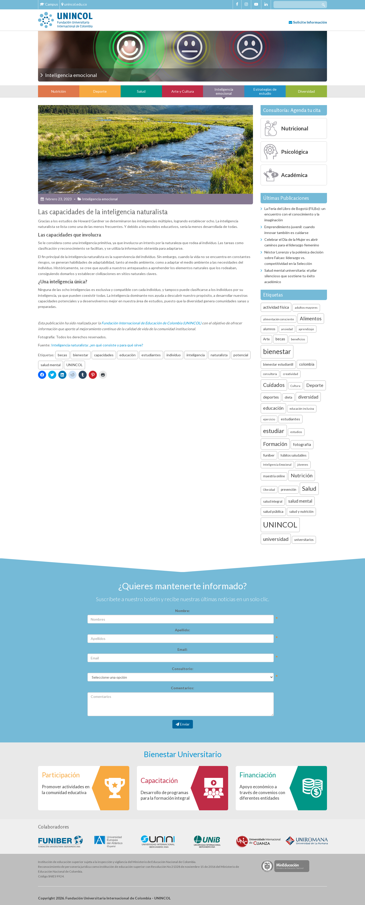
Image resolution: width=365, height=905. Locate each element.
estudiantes (151, 355)
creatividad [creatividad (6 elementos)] (290, 374)
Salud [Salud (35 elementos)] (309, 488)
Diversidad (306, 91)
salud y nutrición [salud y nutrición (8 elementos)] (301, 511)
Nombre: (182, 610)
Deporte (100, 91)
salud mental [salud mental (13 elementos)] (300, 501)
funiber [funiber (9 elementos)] (269, 455)
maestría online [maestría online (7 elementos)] (274, 476)
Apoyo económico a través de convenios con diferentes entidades (262, 792)
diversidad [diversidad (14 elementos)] (308, 397)
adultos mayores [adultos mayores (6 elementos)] (306, 307)
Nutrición (58, 91)
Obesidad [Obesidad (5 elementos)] (269, 489)
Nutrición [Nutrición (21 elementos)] (302, 475)
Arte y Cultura (182, 91)
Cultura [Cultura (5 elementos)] (295, 385)
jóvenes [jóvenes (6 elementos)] (302, 464)
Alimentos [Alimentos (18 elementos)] (311, 318)
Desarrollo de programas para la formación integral (165, 795)
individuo (174, 355)
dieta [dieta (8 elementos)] (288, 397)
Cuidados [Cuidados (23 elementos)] (274, 385)
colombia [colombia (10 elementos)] (306, 364)
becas (62, 355)
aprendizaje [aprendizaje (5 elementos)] (306, 329)
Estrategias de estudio (265, 91)
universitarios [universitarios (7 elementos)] (304, 540)
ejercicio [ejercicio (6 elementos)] (269, 419)
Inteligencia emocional (223, 91)
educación (127, 355)
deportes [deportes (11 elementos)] (271, 397)
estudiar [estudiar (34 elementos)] (273, 430)
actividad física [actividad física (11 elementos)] (276, 307)
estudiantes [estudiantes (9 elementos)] (290, 419)
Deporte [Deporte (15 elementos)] (314, 385)
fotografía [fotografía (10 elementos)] (302, 444)
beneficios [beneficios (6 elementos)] (298, 339)
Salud (141, 91)
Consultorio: (182, 668)
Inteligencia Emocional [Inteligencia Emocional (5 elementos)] (277, 464)
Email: (182, 649)
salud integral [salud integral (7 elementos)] (272, 501)
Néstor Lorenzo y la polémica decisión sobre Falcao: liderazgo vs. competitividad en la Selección (293, 258)
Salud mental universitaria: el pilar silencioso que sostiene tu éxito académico (290, 276)
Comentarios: (182, 688)
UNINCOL (74, 365)
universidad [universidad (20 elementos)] (275, 539)
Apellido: (182, 630)
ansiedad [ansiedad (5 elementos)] (287, 329)
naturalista (219, 355)
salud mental (51, 365)
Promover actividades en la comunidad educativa (65, 789)
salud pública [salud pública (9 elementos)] (273, 511)
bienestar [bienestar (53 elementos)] (277, 351)
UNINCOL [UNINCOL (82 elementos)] (280, 524)
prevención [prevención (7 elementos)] (288, 489)
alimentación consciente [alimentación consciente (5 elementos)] (278, 319)
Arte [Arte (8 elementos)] (266, 339)
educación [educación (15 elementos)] (273, 408)
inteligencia (196, 355)
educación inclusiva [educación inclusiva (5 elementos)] (301, 408)
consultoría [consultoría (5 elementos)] (270, 374)
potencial (240, 355)
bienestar (80, 355)
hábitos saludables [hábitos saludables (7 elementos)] (293, 455)
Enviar (183, 724)
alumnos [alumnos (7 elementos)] (269, 329)
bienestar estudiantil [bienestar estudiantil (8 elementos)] (278, 364)
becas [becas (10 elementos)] (280, 339)
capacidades (104, 355)
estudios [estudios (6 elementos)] (296, 432)
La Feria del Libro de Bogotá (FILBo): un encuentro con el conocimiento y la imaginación (294, 214)
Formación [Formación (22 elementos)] (275, 444)
